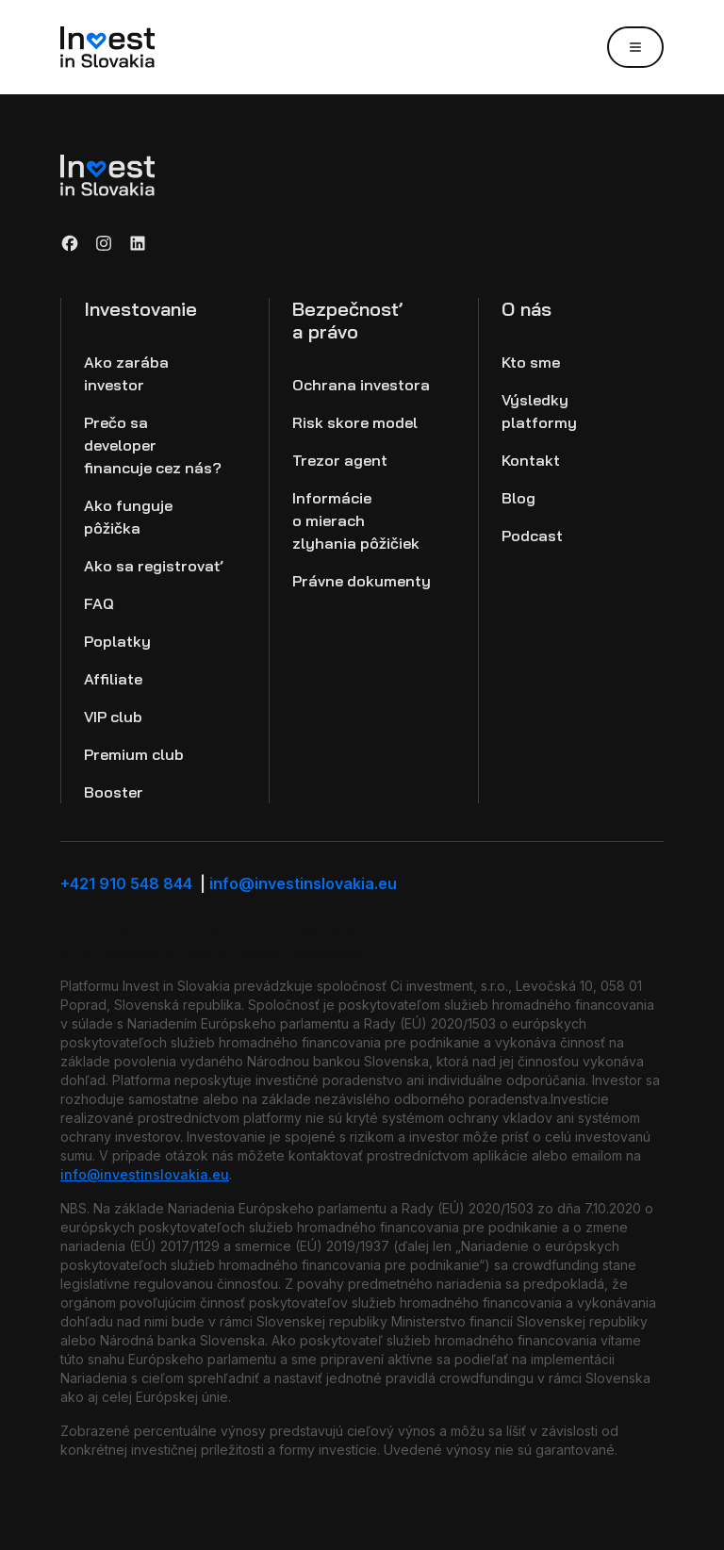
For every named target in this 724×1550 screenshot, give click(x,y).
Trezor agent (339, 460)
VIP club (113, 716)
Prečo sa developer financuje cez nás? (153, 445)
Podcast (532, 535)
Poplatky (117, 641)
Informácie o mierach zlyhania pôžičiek (356, 520)
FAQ (99, 603)
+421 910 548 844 (134, 883)
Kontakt (531, 460)
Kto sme (531, 362)
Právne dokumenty (361, 580)
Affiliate (113, 678)
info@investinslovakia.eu (303, 883)
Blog (518, 497)
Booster (113, 792)
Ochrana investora (361, 384)
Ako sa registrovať (153, 565)
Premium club (134, 754)
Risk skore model (355, 422)
